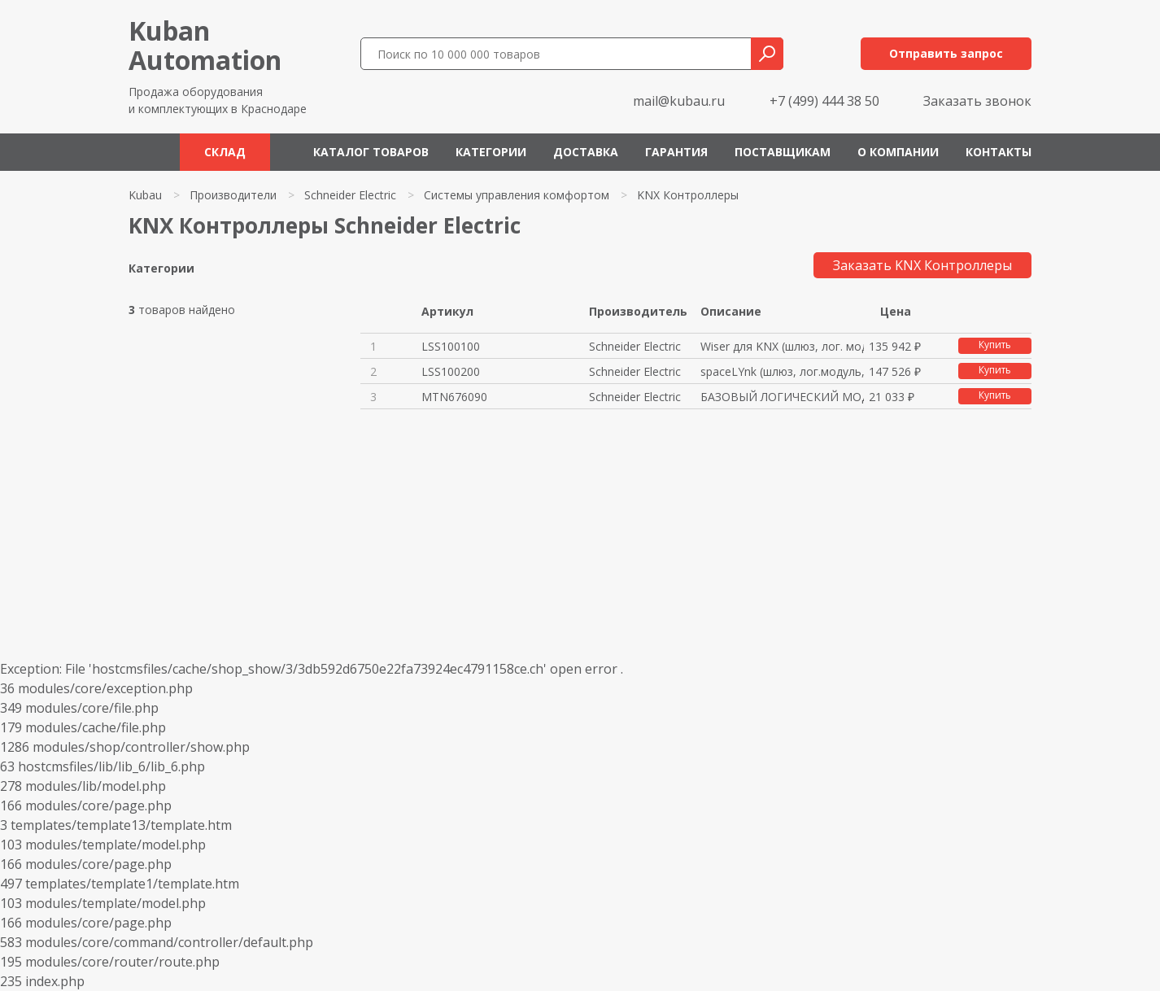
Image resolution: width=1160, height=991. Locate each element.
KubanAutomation (205, 45)
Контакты (998, 151)
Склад (225, 151)
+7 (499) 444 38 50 (824, 101)
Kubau (145, 195)
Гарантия (676, 151)
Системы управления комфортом (516, 195)
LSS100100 (450, 346)
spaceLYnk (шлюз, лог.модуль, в (781, 371)
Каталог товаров (371, 151)
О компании (898, 151)
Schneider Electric (350, 195)
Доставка (585, 151)
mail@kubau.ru (679, 101)
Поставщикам (783, 151)
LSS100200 (450, 371)
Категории (491, 151)
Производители (233, 195)
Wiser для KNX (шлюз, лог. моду (781, 346)
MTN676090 (454, 396)
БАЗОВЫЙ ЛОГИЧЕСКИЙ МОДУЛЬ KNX (781, 396)
